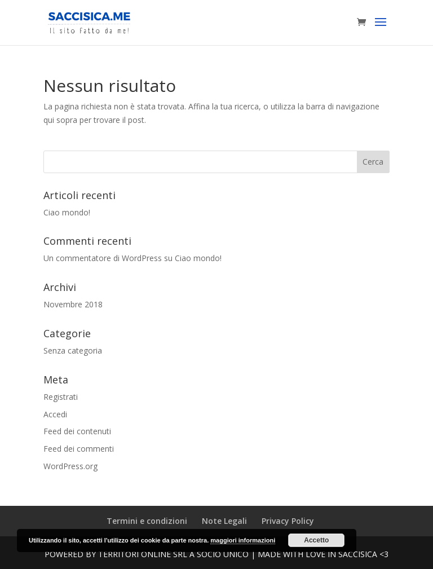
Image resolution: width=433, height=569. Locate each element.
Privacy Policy (288, 520)
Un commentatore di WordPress (102, 258)
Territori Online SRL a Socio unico (173, 554)
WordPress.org (70, 466)
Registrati (60, 396)
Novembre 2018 (73, 304)
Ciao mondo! (66, 212)
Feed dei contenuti (77, 431)
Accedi (55, 414)
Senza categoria (72, 350)
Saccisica (357, 554)
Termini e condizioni (147, 520)
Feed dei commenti (78, 448)
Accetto (316, 540)
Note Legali (224, 520)
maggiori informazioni (242, 540)
